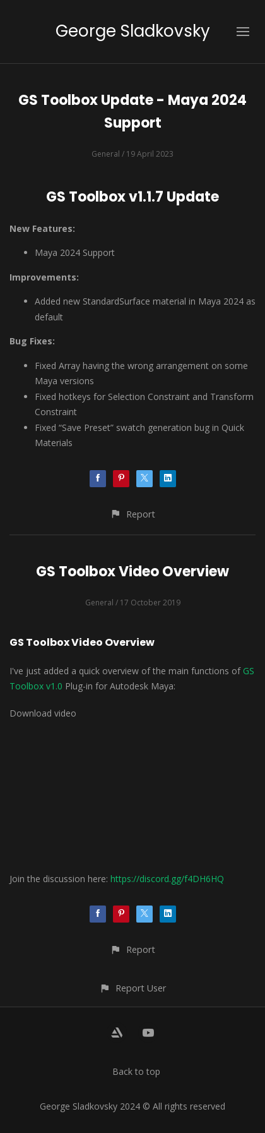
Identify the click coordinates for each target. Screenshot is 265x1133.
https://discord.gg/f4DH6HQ (167, 879)
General (105, 153)
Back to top (136, 1071)
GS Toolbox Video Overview (132, 571)
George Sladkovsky (133, 31)
